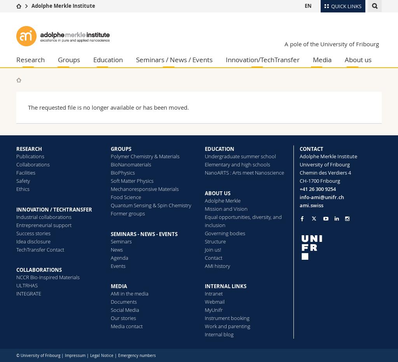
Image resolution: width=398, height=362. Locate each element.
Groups (69, 59)
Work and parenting (227, 326)
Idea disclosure (33, 241)
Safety (23, 180)
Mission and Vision (226, 208)
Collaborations (33, 164)
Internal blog (219, 334)
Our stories (123, 318)
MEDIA (119, 286)
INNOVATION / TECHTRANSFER (54, 209)
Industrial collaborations (44, 216)
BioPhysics (123, 172)
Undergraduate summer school (240, 156)
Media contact (127, 326)
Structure (215, 241)
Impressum (75, 355)
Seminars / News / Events (174, 59)
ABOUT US (217, 193)
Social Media (125, 309)
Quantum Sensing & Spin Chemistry (151, 205)
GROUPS (121, 148)
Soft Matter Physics (132, 180)
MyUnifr (214, 309)
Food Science (126, 197)
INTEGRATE (28, 293)
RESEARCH (29, 148)
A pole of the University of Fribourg (332, 44)
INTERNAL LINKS (225, 286)
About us (358, 59)
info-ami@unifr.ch (322, 197)
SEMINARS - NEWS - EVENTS (144, 234)
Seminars (121, 241)
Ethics (23, 188)
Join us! (213, 249)
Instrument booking (227, 318)
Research (30, 59)
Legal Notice (101, 355)
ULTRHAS (27, 285)
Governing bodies (225, 233)
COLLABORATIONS (39, 269)
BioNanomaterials (131, 164)
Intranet (214, 293)
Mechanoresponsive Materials (145, 188)
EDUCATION (219, 148)
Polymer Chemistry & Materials (145, 156)
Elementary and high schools (237, 164)
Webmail (215, 301)
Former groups (128, 213)
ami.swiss (311, 205)
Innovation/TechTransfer (263, 59)
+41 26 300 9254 (318, 188)
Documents (124, 301)
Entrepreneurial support (44, 225)
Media (322, 59)
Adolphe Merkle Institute (63, 5)
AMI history (217, 265)
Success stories (33, 233)
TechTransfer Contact (40, 249)
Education (108, 59)
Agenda (119, 257)
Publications (30, 156)
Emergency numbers (137, 355)
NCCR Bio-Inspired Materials (48, 277)
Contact (213, 257)
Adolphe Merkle (223, 200)
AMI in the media (129, 293)
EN (308, 5)
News (117, 249)
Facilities (25, 172)
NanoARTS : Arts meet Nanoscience (244, 172)
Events (118, 265)
